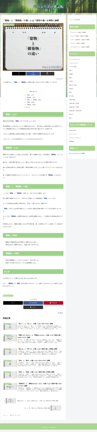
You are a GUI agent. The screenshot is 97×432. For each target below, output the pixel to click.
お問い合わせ (72, 130)
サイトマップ (72, 134)
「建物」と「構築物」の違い (34, 100)
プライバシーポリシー (75, 137)
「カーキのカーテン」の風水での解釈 (79, 47)
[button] (43, 73)
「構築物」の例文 (31, 105)
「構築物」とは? (30, 97)
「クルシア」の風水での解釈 (77, 43)
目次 (31, 91)
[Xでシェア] (23, 73)
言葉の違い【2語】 (8, 296)
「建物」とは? (30, 95)
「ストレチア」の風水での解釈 (77, 32)
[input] (82, 20)
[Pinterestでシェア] (53, 303)
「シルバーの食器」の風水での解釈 (78, 36)
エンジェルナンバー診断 (77, 153)
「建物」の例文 (30, 102)
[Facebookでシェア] (33, 73)
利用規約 (71, 141)
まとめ (27, 108)
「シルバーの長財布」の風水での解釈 (79, 39)
